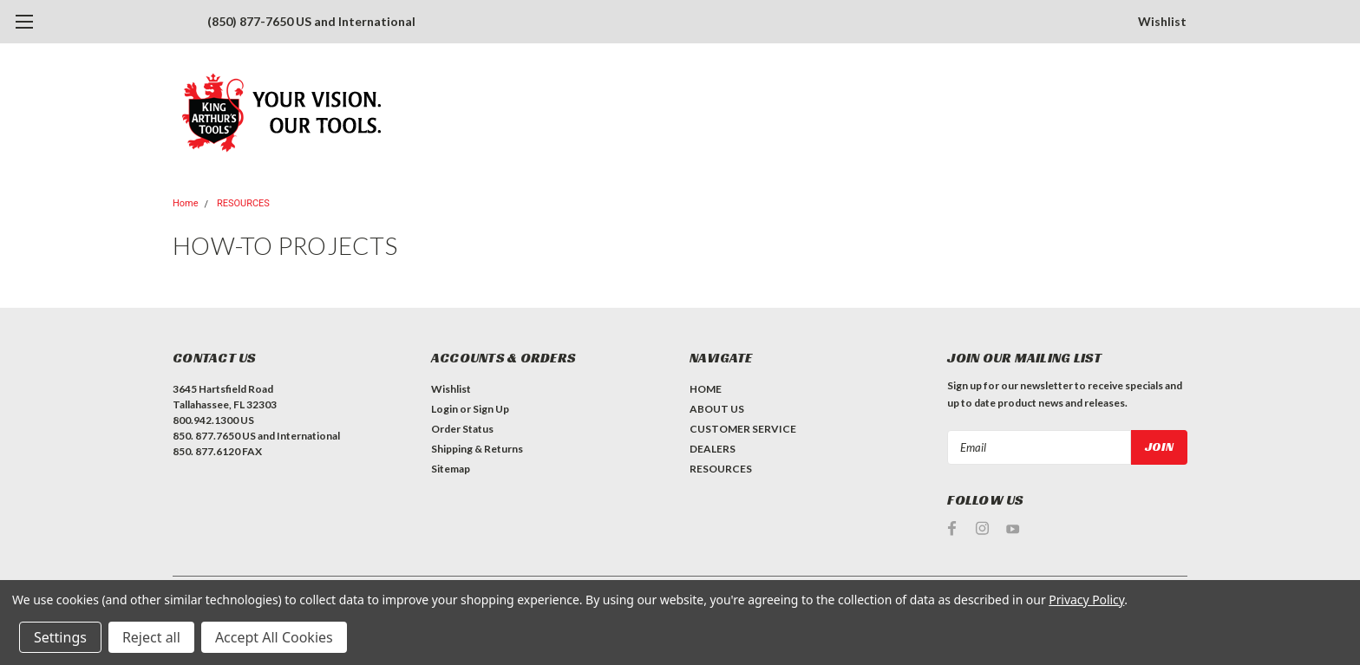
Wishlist (1162, 21)
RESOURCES (243, 203)
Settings (60, 637)
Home (186, 203)
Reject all (151, 637)
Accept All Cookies (274, 637)
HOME (706, 388)
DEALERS (713, 448)
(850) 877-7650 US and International (311, 21)
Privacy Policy (1086, 599)
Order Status (462, 428)
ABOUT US (717, 408)
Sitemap (450, 468)
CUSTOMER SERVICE (743, 428)
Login (444, 408)
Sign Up (491, 408)
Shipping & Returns (477, 448)
